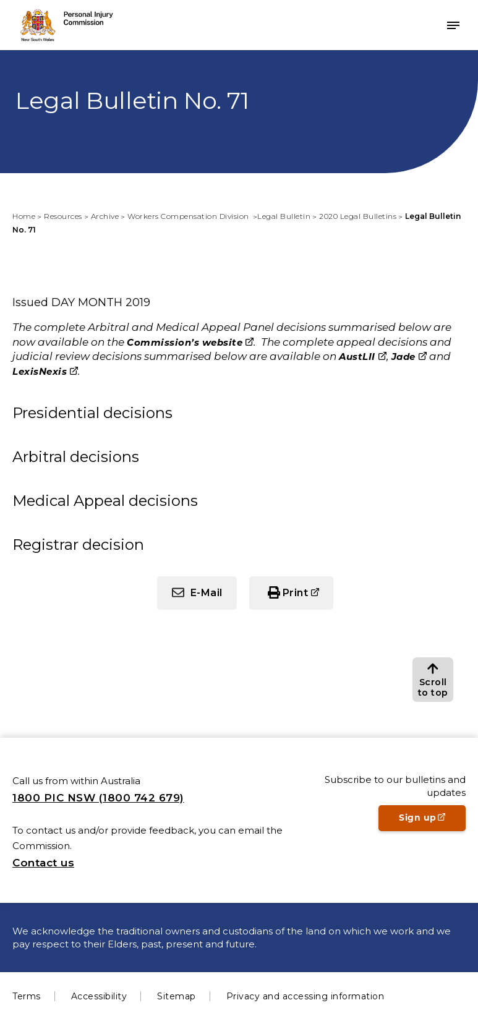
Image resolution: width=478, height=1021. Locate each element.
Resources (63, 216)
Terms (26, 996)
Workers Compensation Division (189, 216)
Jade (403, 356)
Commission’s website (184, 342)
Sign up (432, 821)
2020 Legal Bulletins (357, 216)
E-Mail (206, 593)
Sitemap (176, 996)
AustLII (357, 356)
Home (23, 216)
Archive (105, 216)
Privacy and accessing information (305, 996)
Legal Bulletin (283, 216)
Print (296, 593)
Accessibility (99, 996)
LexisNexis (39, 371)
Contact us (43, 863)
